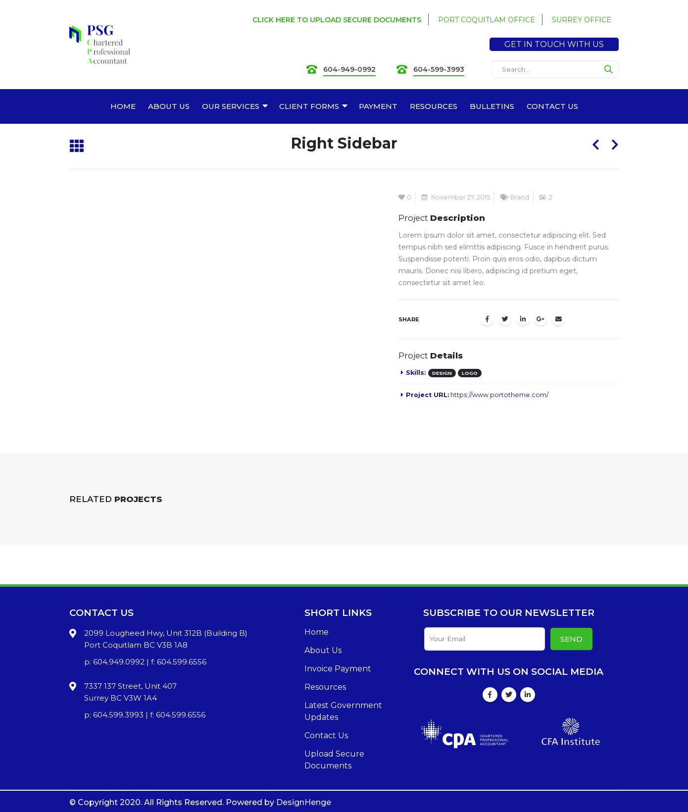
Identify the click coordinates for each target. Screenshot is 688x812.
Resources (325, 687)
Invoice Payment (337, 668)
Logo (470, 373)
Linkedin (527, 694)
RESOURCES (433, 106)
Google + (540, 319)
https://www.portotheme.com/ (499, 395)
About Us (323, 650)
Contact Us (326, 735)
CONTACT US (552, 106)
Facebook (487, 319)
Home (316, 632)
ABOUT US (169, 106)
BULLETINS (492, 106)
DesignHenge (303, 802)
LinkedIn (523, 319)
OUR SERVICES (230, 106)
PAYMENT (378, 106)
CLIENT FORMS (309, 106)
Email (558, 319)
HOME (123, 106)
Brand (519, 197)
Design (442, 373)
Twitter (505, 319)
